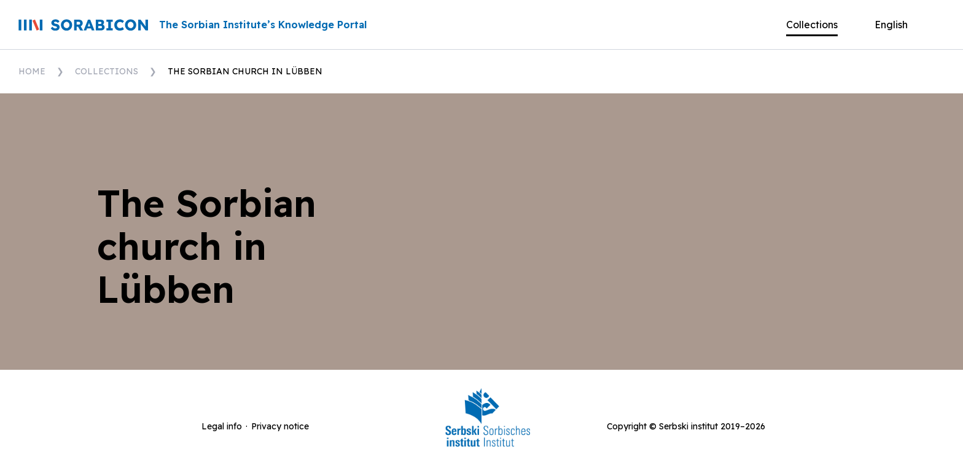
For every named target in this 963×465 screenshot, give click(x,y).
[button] (900, 24)
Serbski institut (688, 426)
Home (31, 71)
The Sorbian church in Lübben (245, 71)
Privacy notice (280, 426)
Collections (106, 71)
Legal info (221, 426)
